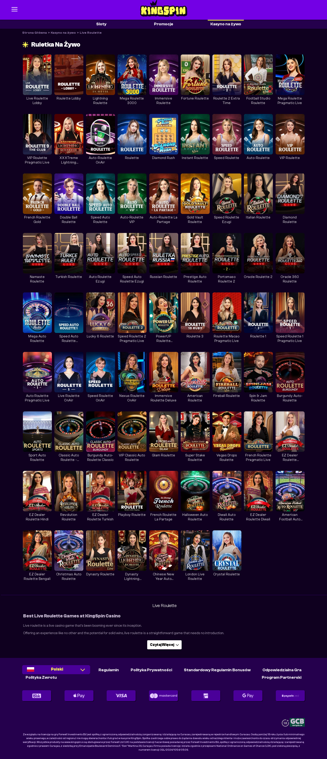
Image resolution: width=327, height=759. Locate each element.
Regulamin (109, 670)
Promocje (163, 24)
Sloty (101, 24)
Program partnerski (281, 677)
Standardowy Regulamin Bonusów (217, 670)
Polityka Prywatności (151, 670)
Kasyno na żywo (225, 24)
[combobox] (56, 671)
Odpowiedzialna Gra (281, 670)
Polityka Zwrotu (41, 677)
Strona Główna (34, 33)
